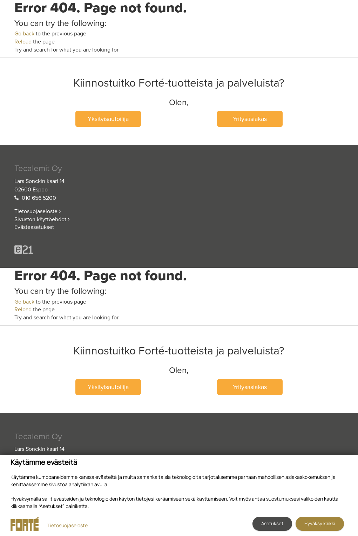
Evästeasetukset (34, 227)
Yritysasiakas (250, 119)
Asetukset (272, 523)
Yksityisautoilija (108, 119)
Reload (23, 41)
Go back (24, 33)
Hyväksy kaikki (319, 523)
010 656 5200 (39, 198)
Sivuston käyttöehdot (42, 219)
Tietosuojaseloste (37, 211)
